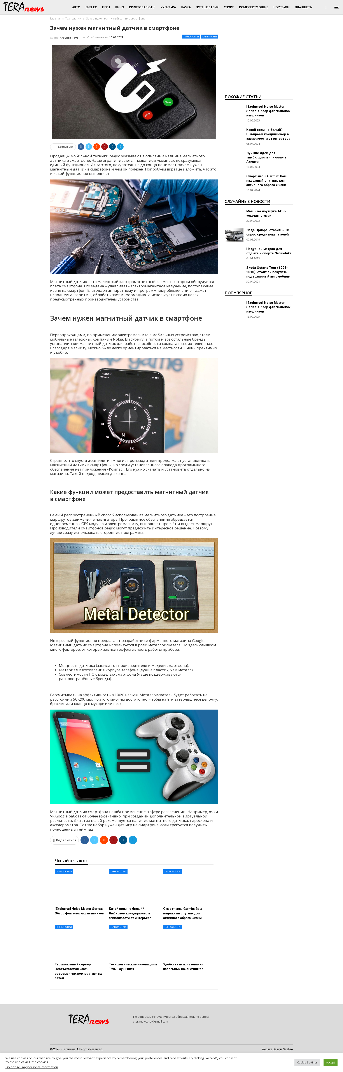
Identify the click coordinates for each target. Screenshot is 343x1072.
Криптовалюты (142, 7)
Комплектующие (253, 7)
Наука (186, 7)
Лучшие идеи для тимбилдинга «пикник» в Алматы (266, 157)
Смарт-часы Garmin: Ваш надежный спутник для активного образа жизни (266, 180)
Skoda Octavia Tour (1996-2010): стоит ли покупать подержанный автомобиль (268, 272)
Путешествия (207, 7)
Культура (168, 7)
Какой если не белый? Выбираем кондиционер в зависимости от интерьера (268, 134)
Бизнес (91, 7)
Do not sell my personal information (31, 1067)
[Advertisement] (259, 58)
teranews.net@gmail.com (151, 1021)
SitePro (288, 1049)
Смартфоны (209, 36)
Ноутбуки (281, 7)
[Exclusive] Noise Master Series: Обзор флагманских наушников (268, 111)
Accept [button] (330, 1062)
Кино (119, 7)
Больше (301, 7)
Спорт (229, 7)
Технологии (191, 36)
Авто (76, 7)
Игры (106, 7)
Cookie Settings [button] (307, 1062)
